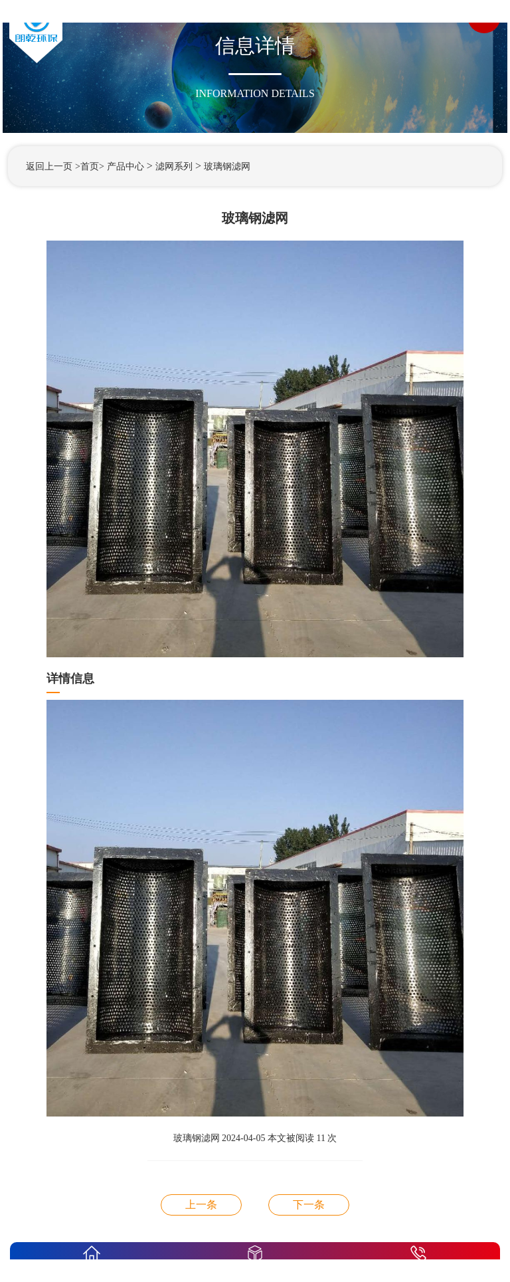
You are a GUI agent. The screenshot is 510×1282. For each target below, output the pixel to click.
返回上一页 (49, 166)
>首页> (89, 166)
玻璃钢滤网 (227, 166)
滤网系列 (174, 166)
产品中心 (125, 166)
